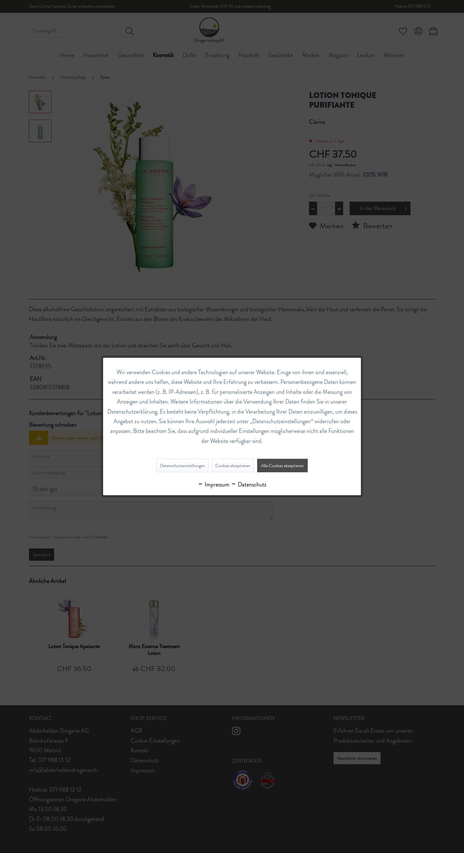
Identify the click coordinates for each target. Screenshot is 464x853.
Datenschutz (248, 484)
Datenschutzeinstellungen (182, 465)
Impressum (213, 484)
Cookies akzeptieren (232, 465)
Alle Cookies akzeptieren (282, 465)
